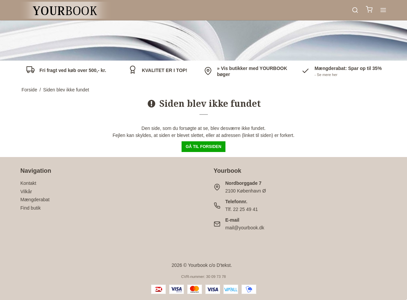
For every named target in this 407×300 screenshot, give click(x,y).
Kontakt (28, 183)
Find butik (30, 208)
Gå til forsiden (203, 146)
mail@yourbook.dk (244, 227)
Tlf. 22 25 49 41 (241, 209)
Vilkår (26, 191)
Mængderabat (35, 199)
